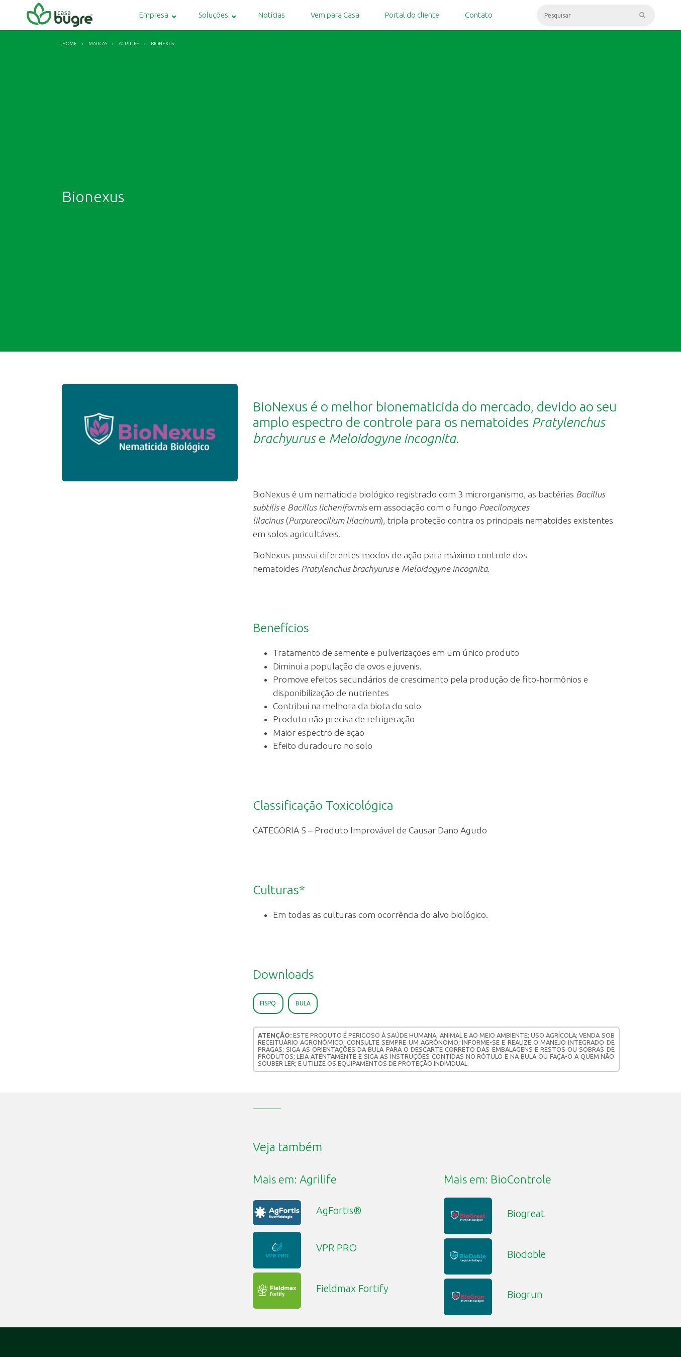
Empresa (153, 15)
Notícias (271, 15)
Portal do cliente (412, 15)
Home (69, 43)
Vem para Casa (335, 15)
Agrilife (129, 43)
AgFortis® (339, 1210)
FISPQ (268, 1003)
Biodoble (526, 1254)
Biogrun (525, 1294)
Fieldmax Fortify (352, 1288)
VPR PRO (336, 1247)
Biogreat (526, 1213)
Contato (479, 15)
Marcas (97, 43)
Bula (303, 1003)
